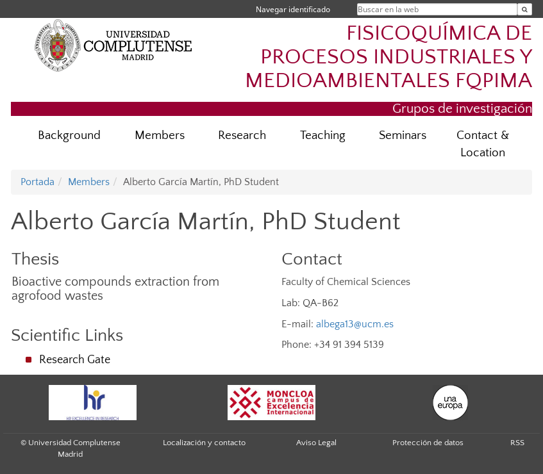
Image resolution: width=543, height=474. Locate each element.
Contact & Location (482, 144)
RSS (517, 442)
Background (69, 135)
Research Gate (74, 360)
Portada (37, 182)
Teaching (323, 135)
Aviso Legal (316, 442)
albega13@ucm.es (355, 324)
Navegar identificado (293, 9)
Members (160, 135)
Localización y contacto (204, 442)
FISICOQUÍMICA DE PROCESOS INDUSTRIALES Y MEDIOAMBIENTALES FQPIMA (388, 57)
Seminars (402, 135)
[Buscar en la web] (524, 9)
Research (242, 135)
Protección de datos (428, 442)
